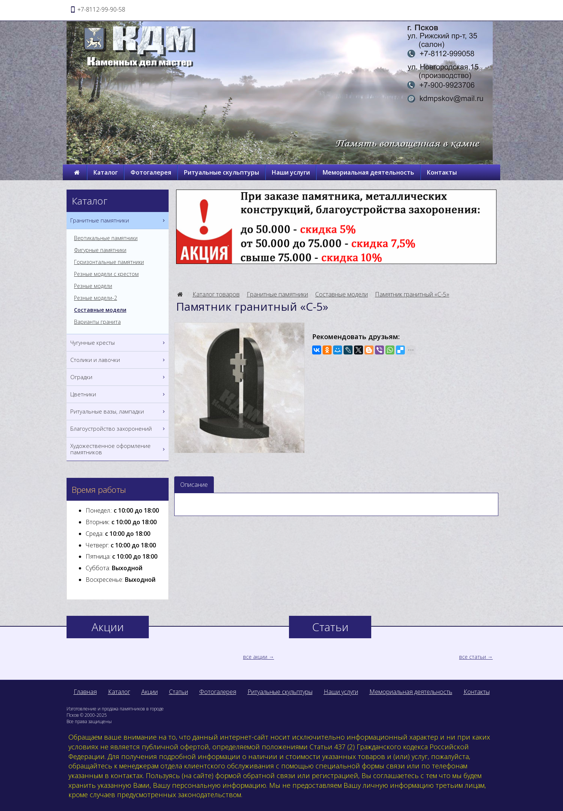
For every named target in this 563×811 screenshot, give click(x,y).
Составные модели (341, 294)
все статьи (472, 656)
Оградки (118, 377)
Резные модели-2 (95, 298)
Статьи (178, 692)
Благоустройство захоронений (118, 428)
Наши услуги (291, 172)
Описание (194, 484)
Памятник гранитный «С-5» (412, 294)
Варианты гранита (97, 322)
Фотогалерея (150, 172)
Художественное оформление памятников (118, 449)
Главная (85, 692)
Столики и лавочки (118, 359)
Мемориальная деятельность (368, 172)
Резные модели (93, 286)
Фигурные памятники (100, 250)
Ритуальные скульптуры (221, 172)
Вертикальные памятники (106, 238)
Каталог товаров (216, 294)
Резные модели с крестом (106, 274)
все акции (255, 656)
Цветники (118, 394)
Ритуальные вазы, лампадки (118, 411)
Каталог (105, 172)
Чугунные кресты (118, 342)
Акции (149, 692)
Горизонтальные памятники (109, 262)
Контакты (442, 172)
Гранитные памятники (277, 294)
